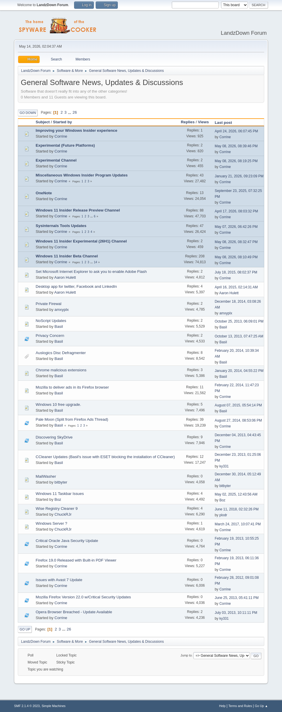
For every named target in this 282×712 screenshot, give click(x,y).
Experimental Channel (56, 160)
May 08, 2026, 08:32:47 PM (236, 242)
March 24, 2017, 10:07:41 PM (238, 524)
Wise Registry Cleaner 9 (57, 508)
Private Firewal (48, 304)
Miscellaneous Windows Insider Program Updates (81, 175)
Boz (58, 499)
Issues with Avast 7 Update (59, 580)
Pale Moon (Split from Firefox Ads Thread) (72, 419)
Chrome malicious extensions (61, 370)
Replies (188, 122)
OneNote (44, 193)
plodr (223, 515)
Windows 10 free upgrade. (58, 404)
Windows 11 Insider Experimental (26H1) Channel (81, 241)
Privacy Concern (50, 335)
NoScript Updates (51, 320)
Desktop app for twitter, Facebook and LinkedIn (76, 286)
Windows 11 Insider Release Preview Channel (78, 210)
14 (95, 262)
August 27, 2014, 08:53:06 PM (238, 420)
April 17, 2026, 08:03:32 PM (236, 211)
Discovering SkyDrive (54, 437)
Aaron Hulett (65, 277)
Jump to (186, 655)
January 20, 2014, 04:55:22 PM (239, 371)
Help (222, 706)
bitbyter (61, 482)
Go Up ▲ (261, 706)
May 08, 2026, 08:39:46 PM (236, 146)
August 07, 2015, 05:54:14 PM (238, 405)
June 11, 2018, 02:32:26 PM (237, 509)
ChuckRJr (63, 514)
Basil (59, 326)
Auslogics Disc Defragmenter (61, 353)
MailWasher (46, 476)
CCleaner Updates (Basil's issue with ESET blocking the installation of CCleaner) (105, 457)
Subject (43, 122)
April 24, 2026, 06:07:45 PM (236, 131)
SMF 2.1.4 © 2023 (27, 706)
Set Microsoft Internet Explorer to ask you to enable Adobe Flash (91, 271)
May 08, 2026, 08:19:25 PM (236, 161)
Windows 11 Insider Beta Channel (67, 256)
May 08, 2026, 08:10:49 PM (236, 257)
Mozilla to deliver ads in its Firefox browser (72, 387)
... (70, 112)
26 (75, 112)
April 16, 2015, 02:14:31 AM (236, 287)
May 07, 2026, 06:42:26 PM (236, 227)
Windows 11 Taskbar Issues (60, 493)
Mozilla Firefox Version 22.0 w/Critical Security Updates (83, 597)
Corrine (61, 136)
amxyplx (62, 309)
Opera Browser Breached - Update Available (74, 612)
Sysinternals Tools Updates (61, 226)
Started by (65, 122)
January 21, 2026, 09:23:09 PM (239, 176)
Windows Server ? (51, 523)
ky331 (224, 466)
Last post (223, 122)
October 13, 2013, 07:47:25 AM (239, 336)
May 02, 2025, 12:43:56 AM (236, 494)
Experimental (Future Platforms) (65, 145)
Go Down (28, 113)
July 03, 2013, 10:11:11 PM (236, 613)
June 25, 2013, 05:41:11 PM (237, 598)
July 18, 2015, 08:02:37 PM (236, 272)
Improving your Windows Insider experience (76, 130)
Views (203, 122)
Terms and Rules (240, 706)
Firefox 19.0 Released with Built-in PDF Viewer (76, 560)
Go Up (25, 629)
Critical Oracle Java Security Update (67, 540)
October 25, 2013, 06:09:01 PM (239, 321)
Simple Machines (54, 706)
